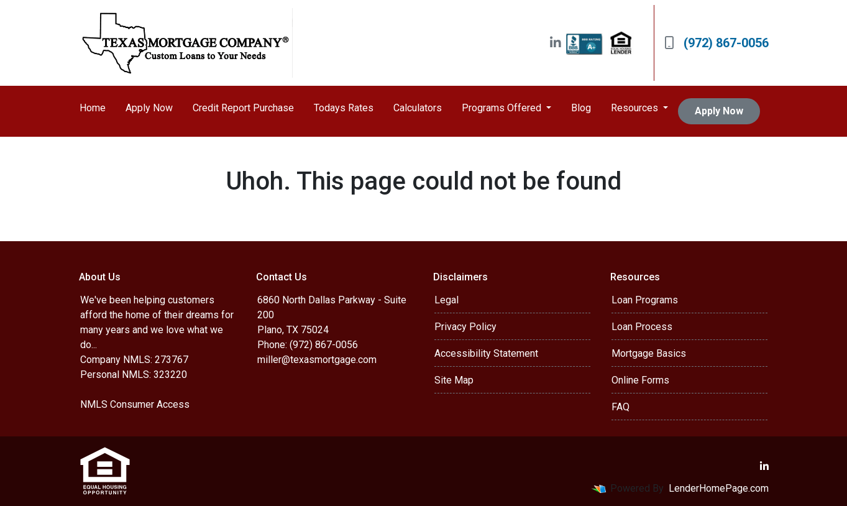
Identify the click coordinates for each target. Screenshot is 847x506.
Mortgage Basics (648, 353)
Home (93, 108)
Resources (636, 108)
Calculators (417, 108)
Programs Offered (503, 108)
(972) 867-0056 (716, 42)
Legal (446, 300)
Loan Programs (644, 300)
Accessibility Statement (486, 353)
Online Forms (640, 380)
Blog (581, 108)
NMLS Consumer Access (135, 404)
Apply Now (149, 108)
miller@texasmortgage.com (317, 360)
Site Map (454, 380)
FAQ (620, 407)
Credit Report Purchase (243, 108)
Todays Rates (343, 108)
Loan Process (641, 327)
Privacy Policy (465, 327)
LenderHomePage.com (719, 488)
